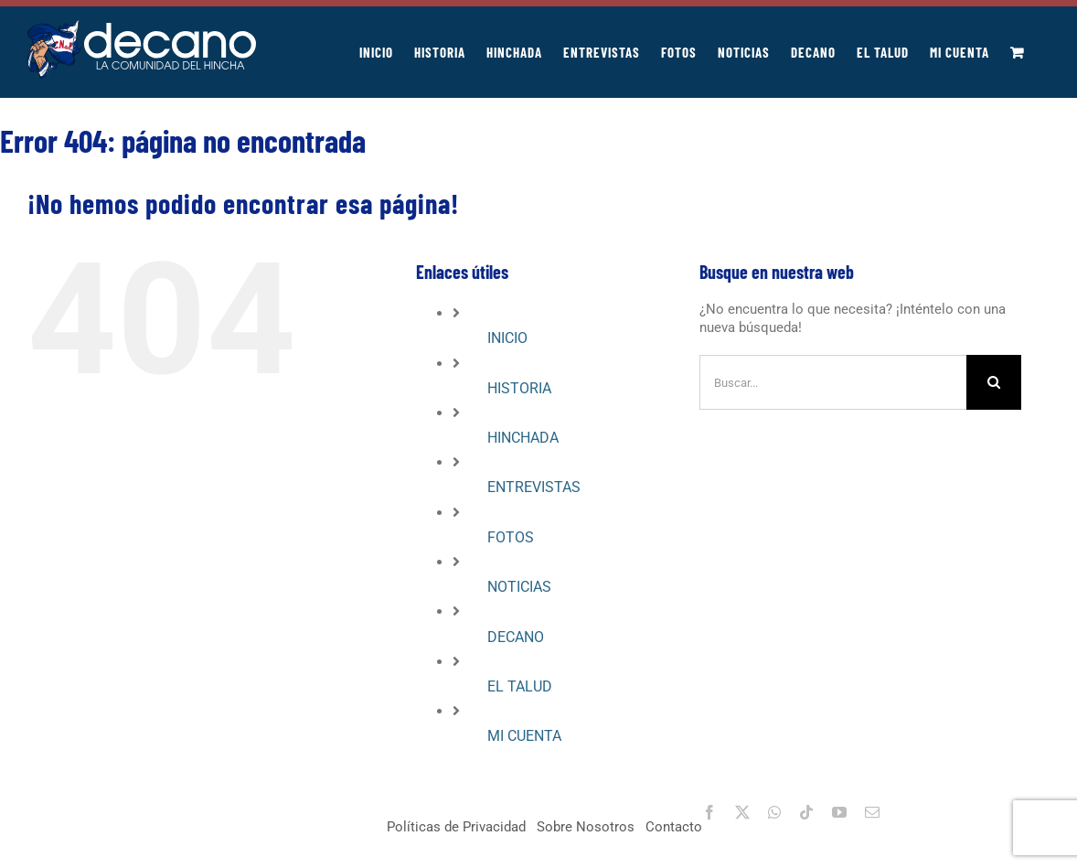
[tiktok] (806, 812)
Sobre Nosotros (585, 827)
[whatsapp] (774, 812)
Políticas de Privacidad (456, 827)
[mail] (872, 812)
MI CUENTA (524, 736)
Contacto (673, 827)
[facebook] (709, 812)
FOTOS (510, 537)
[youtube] (839, 812)
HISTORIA (519, 388)
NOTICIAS (519, 586)
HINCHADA (523, 437)
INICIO (507, 338)
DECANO (515, 637)
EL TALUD (519, 686)
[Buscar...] (833, 382)
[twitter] (742, 812)
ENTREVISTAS (534, 487)
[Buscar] (993, 382)
